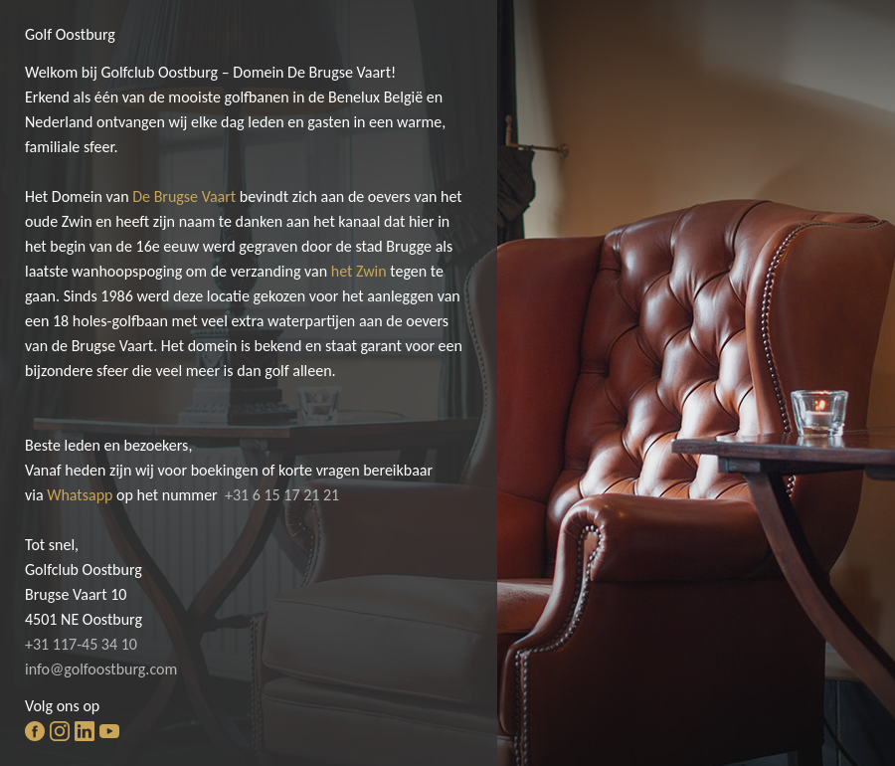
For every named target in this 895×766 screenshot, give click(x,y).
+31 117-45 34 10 (81, 644)
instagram (60, 731)
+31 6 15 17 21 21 (282, 494)
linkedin (84, 731)
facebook (35, 731)
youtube (109, 731)
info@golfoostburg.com (101, 669)
